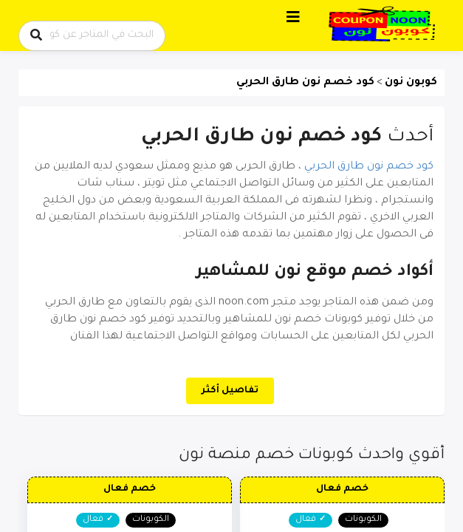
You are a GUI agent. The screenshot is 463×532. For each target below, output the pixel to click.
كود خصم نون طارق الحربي (368, 167)
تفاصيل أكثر (230, 391)
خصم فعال (342, 489)
